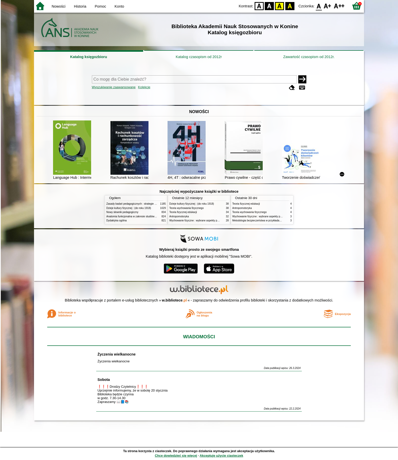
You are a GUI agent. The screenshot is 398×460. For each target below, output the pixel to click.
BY (289, 6)
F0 (318, 6)
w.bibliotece (174, 300)
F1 (327, 6)
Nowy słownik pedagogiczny (122, 212)
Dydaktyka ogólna (116, 220)
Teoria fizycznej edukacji (183, 212)
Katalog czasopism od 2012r (199, 57)
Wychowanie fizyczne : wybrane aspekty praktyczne (198, 220)
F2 (339, 6)
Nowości (58, 6)
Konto (119, 6)
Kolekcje (144, 87)
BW (269, 6)
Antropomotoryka (179, 216)
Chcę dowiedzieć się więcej (176, 455)
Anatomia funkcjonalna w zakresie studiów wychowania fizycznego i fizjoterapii (150, 216)
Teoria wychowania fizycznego (186, 208)
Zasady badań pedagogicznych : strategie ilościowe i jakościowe (142, 203)
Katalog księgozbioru (88, 57)
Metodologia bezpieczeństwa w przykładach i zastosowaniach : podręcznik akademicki (281, 220)
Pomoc (100, 6)
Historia (80, 6)
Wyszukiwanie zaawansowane (114, 87)
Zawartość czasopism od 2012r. (309, 57)
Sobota (103, 380)
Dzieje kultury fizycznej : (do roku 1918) (128, 208)
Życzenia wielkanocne (116, 354)
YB (279, 6)
